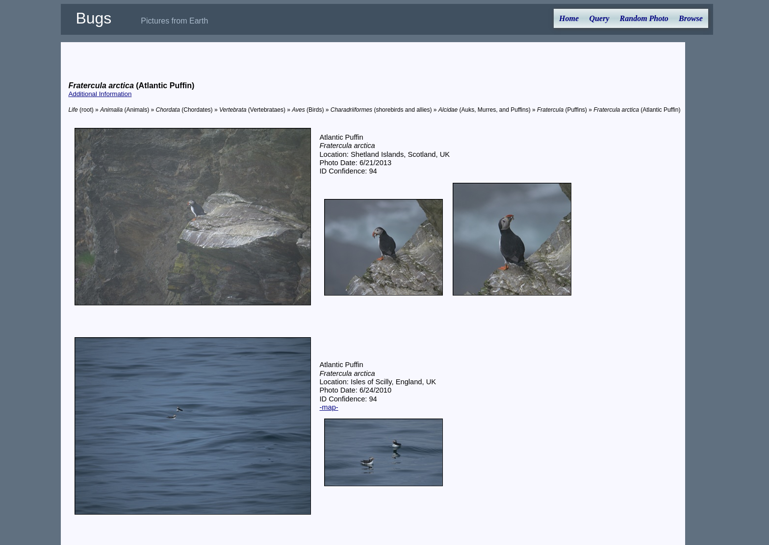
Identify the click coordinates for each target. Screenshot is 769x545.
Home (569, 18)
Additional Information (99, 94)
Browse (691, 18)
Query (599, 18)
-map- (328, 407)
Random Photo (644, 18)
